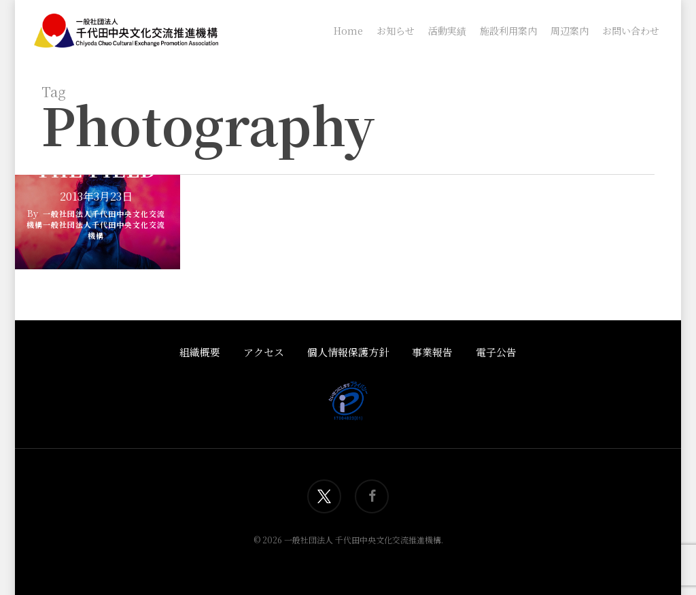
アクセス (263, 352)
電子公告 (496, 352)
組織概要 (199, 352)
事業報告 (432, 352)
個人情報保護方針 (348, 352)
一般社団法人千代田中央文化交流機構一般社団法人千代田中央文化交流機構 (96, 224)
